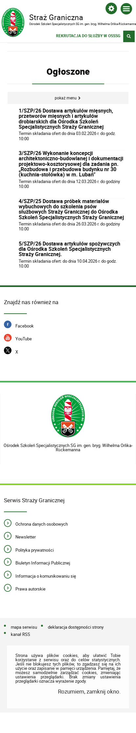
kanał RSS (20, 635)
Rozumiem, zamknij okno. (89, 691)
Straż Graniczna (62, 17)
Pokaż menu (66, 97)
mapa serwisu (24, 627)
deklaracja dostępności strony (76, 627)
